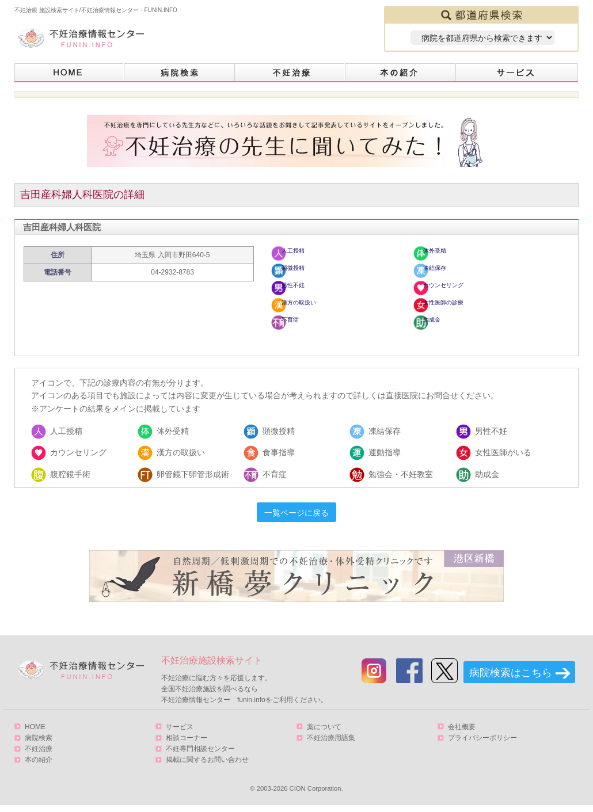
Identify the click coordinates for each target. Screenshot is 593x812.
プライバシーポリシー (482, 743)
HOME (69, 72)
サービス (517, 72)
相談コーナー (186, 743)
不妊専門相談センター (200, 754)
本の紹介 (400, 72)
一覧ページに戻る (296, 518)
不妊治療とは (290, 72)
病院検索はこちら (510, 678)
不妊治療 (38, 754)
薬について (324, 733)
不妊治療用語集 (331, 743)
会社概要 (462, 733)
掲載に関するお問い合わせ (207, 765)
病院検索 (179, 72)
